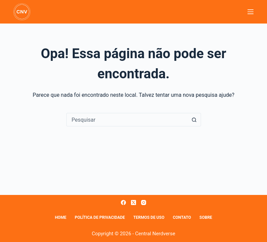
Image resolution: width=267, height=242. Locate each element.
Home (60, 217)
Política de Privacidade (100, 217)
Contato (182, 217)
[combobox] (127, 119)
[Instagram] (143, 202)
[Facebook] (123, 202)
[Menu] (250, 12)
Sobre (205, 217)
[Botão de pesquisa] (194, 119)
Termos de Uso (148, 217)
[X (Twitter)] (133, 202)
